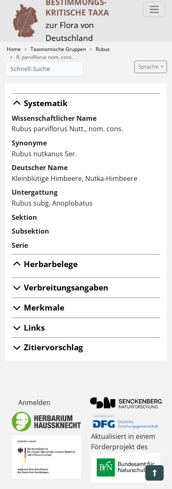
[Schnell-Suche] (44, 68)
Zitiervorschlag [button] (47, 347)
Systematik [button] (40, 103)
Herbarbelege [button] (45, 264)
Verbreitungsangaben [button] (60, 287)
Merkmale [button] (38, 307)
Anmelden (34, 402)
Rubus (103, 49)
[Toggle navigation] (154, 9)
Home (14, 49)
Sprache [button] (148, 66)
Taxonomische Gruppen (58, 49)
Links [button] (28, 327)
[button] (154, 473)
